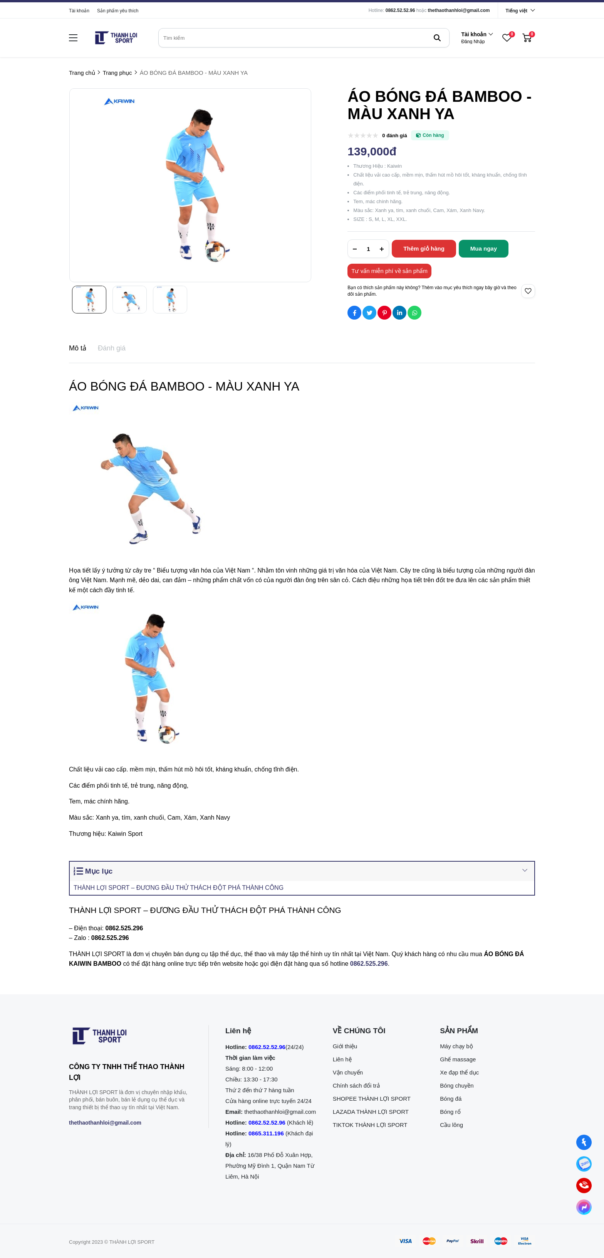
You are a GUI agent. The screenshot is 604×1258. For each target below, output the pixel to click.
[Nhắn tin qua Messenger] (584, 1207)
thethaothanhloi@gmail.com (459, 10)
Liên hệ (342, 1059)
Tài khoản (79, 10)
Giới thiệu (345, 1046)
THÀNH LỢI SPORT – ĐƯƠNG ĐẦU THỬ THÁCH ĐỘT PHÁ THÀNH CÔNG (179, 887)
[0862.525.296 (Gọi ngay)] (584, 1186)
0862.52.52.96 (400, 10)
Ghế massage (458, 1059)
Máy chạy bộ (456, 1046)
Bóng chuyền (456, 1085)
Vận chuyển (348, 1072)
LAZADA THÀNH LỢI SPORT (371, 1111)
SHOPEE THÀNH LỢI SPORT (372, 1098)
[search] (304, 37)
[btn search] (437, 38)
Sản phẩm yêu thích (117, 10)
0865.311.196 (266, 1133)
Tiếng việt (516, 10)
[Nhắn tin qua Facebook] (584, 1142)
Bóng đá (450, 1098)
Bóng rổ (450, 1111)
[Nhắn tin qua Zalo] (584, 1164)
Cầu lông (451, 1125)
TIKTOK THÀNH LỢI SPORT (370, 1125)
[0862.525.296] (369, 963)
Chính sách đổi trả (356, 1085)
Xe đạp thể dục (459, 1072)
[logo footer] (130, 1037)
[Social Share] (354, 313)
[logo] (116, 37)
